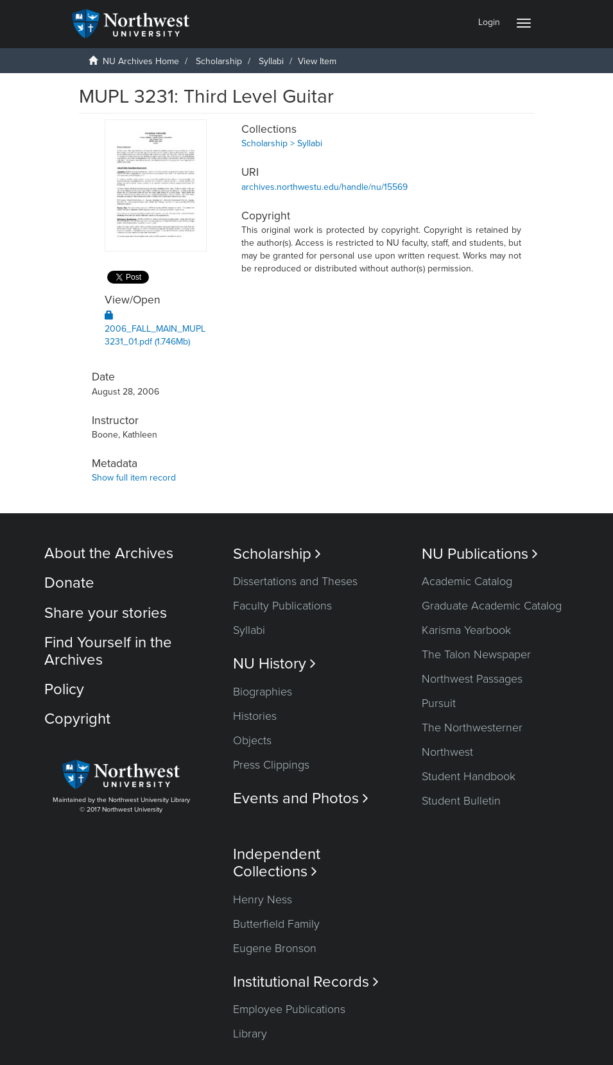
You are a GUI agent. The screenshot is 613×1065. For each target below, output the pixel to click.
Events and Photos (300, 798)
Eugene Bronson (274, 948)
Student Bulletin (461, 801)
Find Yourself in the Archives (108, 651)
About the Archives (108, 553)
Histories (255, 716)
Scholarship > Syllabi (281, 143)
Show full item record (134, 477)
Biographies (262, 692)
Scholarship (219, 61)
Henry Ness (262, 899)
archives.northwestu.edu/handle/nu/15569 (324, 187)
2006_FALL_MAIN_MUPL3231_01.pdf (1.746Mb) (155, 329)
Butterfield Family (276, 924)
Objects (252, 740)
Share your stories (105, 613)
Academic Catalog (467, 581)
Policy (64, 689)
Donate (69, 583)
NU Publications (480, 554)
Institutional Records (306, 982)
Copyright (77, 719)
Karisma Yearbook (466, 630)
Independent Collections (276, 863)
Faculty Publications (282, 606)
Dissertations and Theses (295, 581)
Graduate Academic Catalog (492, 606)
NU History (274, 663)
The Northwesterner (472, 727)
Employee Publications (289, 1009)
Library (250, 1034)
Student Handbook (468, 776)
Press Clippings (271, 765)
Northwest (447, 752)
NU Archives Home (141, 61)
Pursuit (439, 703)
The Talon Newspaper (476, 654)
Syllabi (271, 61)
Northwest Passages (472, 679)
